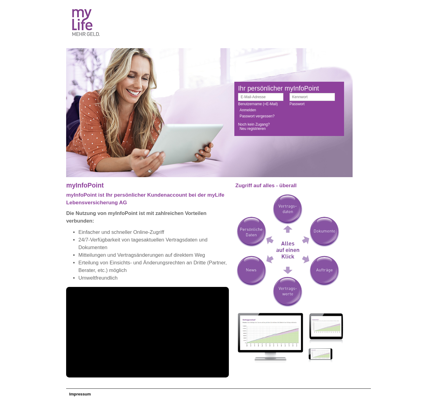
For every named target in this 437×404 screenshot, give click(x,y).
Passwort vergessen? (257, 116)
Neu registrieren (252, 129)
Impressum (80, 394)
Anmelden (248, 110)
